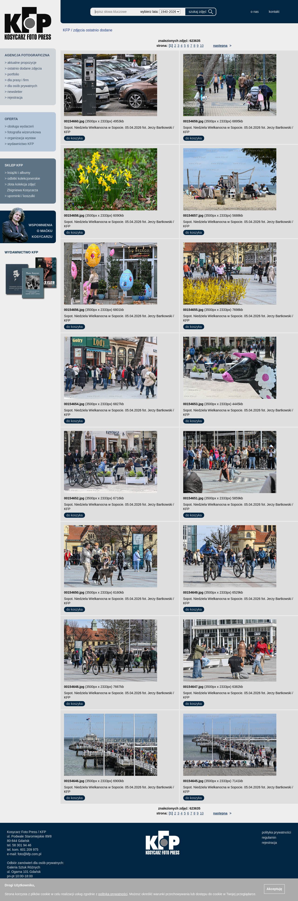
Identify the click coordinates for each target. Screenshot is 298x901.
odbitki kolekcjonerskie (23, 178)
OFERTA (11, 119)
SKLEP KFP (14, 165)
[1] (171, 45)
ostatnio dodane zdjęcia (24, 68)
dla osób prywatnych (22, 86)
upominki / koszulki (21, 196)
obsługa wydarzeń (20, 126)
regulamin (269, 837)
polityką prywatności (112, 894)
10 (202, 45)
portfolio (13, 74)
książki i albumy (18, 173)
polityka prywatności (276, 832)
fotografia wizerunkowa (24, 132)
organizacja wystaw (21, 138)
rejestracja (15, 97)
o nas (255, 11)
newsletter (14, 92)
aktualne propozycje (22, 62)
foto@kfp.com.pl (29, 854)
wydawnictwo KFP (20, 144)
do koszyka (74, 138)
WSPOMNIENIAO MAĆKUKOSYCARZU (40, 231)
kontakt (274, 11)
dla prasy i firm (18, 80)
